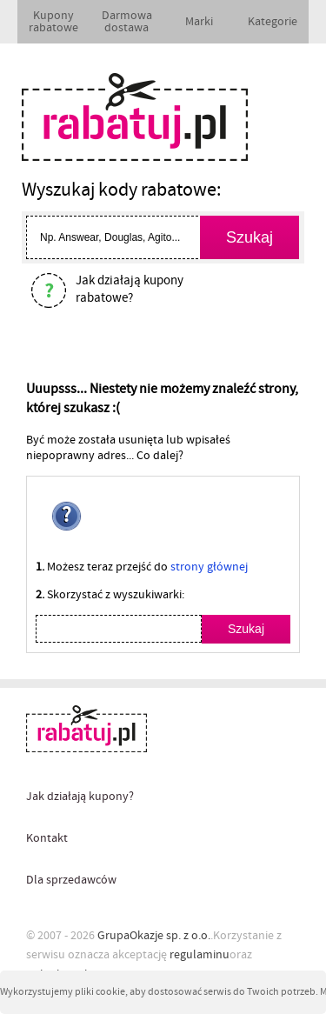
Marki (199, 22)
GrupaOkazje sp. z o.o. (153, 936)
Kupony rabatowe (53, 22)
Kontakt (47, 838)
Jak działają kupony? (80, 796)
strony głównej (209, 567)
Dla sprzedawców (71, 880)
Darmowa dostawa (127, 22)
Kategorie (272, 22)
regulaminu (200, 955)
